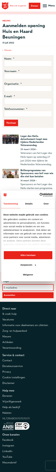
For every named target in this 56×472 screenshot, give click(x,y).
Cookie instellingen (13, 377)
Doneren (7, 395)
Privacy (6, 371)
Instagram (8, 445)
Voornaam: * (11, 71)
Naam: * (9, 58)
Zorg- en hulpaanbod (14, 330)
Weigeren (28, 274)
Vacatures (8, 319)
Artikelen (7, 342)
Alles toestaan (28, 255)
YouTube (7, 456)
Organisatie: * (13, 83)
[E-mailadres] (28, 287)
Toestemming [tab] (10, 203)
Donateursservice (12, 366)
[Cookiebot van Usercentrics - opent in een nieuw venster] (40, 195)
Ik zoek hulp (9, 313)
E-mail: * (9, 96)
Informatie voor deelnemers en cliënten (25, 325)
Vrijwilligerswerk (12, 401)
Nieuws (7, 50)
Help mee (8, 390)
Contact (7, 360)
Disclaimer (8, 383)
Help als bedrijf (11, 407)
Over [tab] (46, 203)
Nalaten (6, 412)
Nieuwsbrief (9, 462)
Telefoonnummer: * (15, 109)
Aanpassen (28, 265)
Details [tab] (29, 203)
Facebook (7, 439)
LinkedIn (7, 451)
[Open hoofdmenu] (48, 5)
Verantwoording (11, 347)
